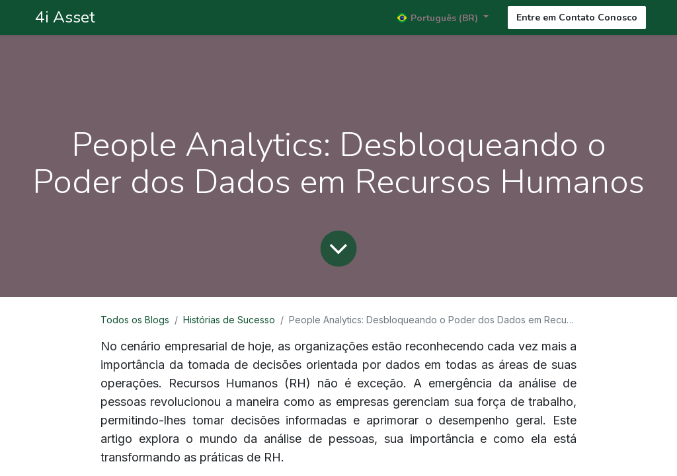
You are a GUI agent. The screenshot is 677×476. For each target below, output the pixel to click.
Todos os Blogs (134, 319)
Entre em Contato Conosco (576, 17)
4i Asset (63, 17)
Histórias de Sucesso (229, 319)
